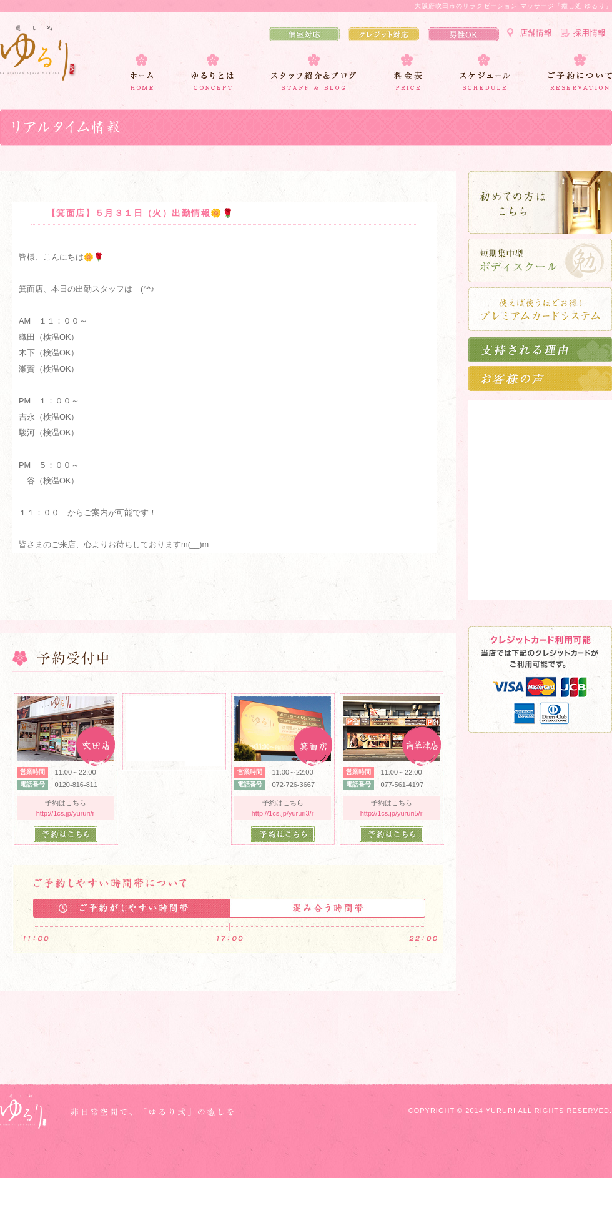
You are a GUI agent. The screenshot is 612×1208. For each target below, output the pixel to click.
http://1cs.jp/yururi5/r (391, 813)
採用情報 (589, 32)
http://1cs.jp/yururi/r (65, 813)
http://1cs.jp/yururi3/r (283, 813)
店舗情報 (536, 32)
